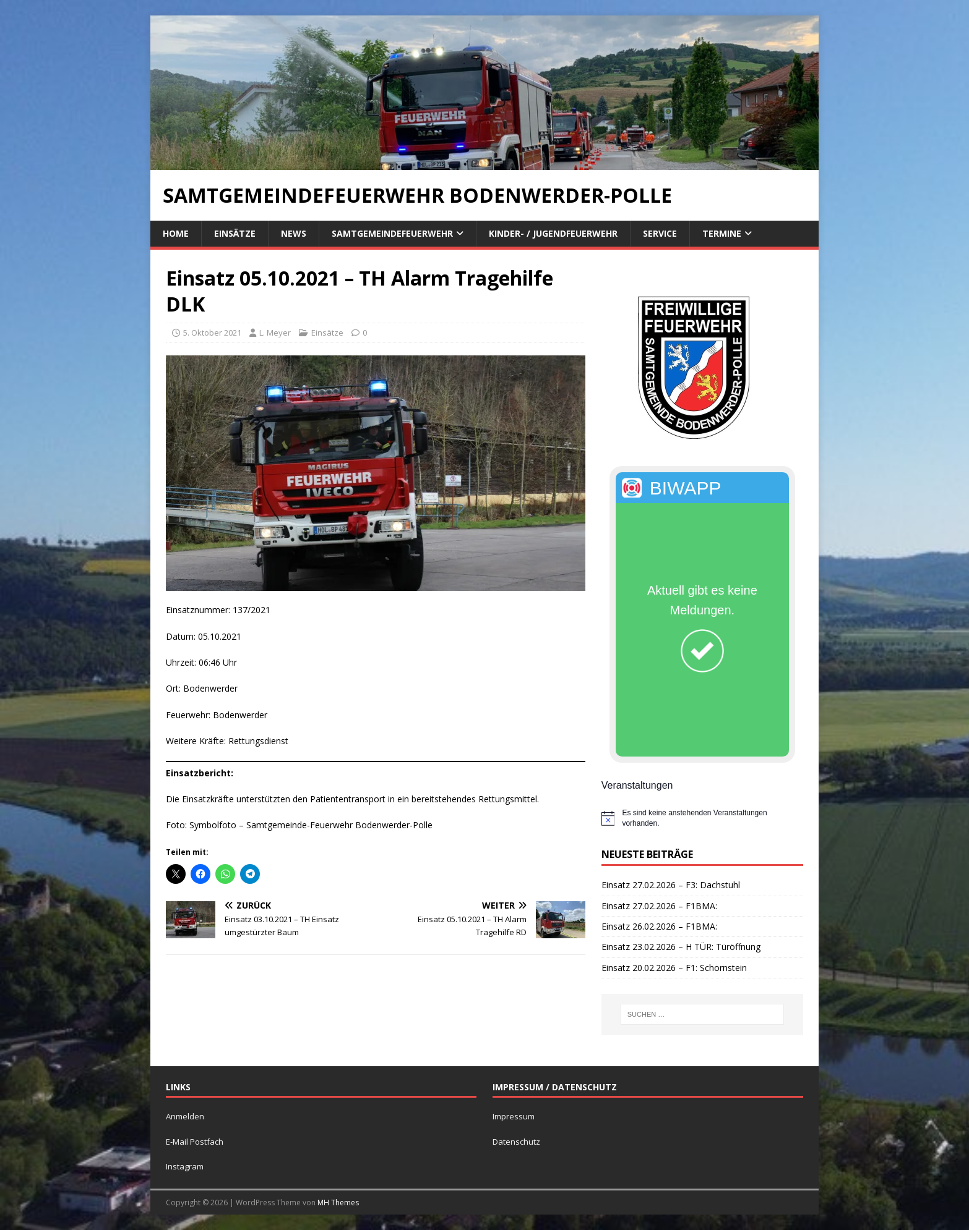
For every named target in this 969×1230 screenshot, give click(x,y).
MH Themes (338, 1202)
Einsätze (235, 233)
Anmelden (185, 1116)
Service (660, 233)
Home (176, 233)
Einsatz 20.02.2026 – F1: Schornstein (674, 967)
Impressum (514, 1116)
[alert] (702, 818)
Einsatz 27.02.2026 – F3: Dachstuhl (670, 885)
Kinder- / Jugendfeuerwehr (553, 233)
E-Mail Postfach (194, 1141)
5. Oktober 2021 (212, 332)
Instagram (185, 1166)
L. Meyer (275, 332)
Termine (721, 233)
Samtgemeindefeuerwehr (392, 233)
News (293, 233)
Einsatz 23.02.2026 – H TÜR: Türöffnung (680, 946)
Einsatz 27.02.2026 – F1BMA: (659, 906)
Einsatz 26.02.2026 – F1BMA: (659, 926)
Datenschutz (516, 1141)
